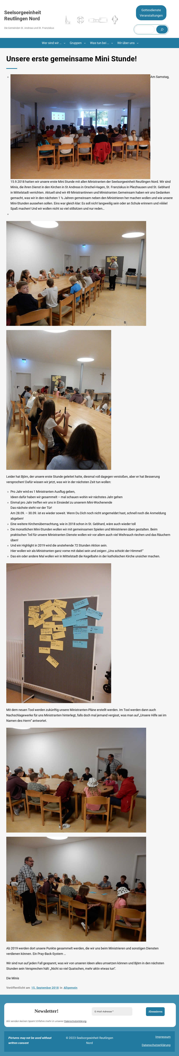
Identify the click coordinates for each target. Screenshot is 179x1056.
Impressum (163, 1037)
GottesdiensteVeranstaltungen (151, 12)
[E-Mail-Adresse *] (112, 1011)
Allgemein (70, 987)
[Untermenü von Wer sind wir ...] (65, 43)
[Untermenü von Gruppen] (85, 43)
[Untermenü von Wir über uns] (138, 43)
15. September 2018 (45, 987)
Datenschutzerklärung (75, 1021)
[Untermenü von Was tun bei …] (112, 43)
